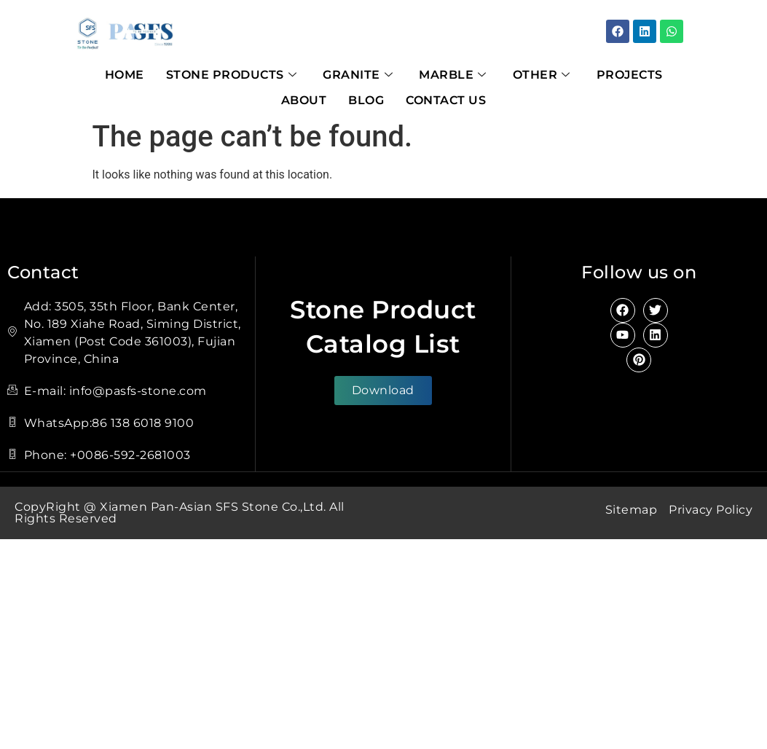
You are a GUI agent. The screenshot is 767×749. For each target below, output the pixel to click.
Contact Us (446, 100)
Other (541, 75)
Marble (453, 75)
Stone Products (231, 75)
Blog (366, 100)
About (304, 100)
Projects (630, 75)
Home (124, 75)
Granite (358, 75)
